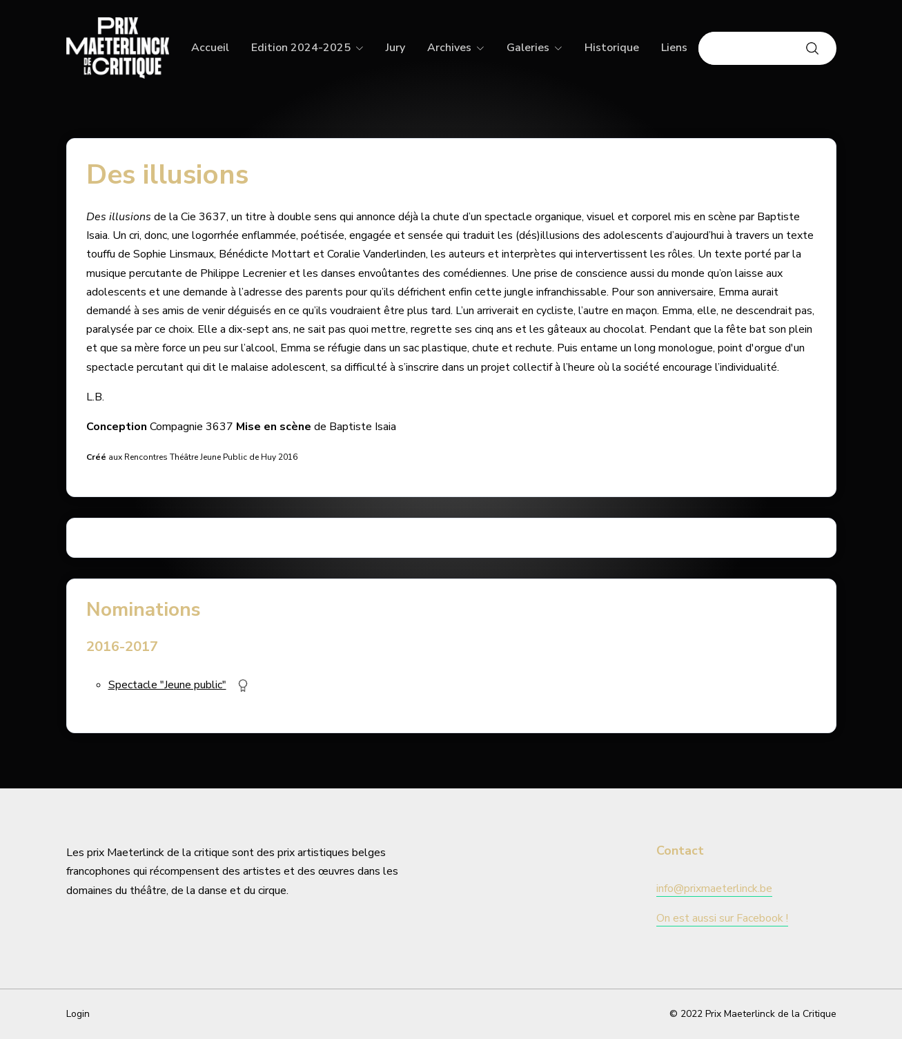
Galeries (528, 47)
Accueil (210, 47)
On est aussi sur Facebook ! (722, 918)
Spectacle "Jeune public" (167, 684)
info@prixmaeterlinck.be (714, 888)
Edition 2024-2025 (301, 47)
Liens (674, 47)
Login (78, 1013)
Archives (449, 47)
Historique (612, 47)
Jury (395, 47)
